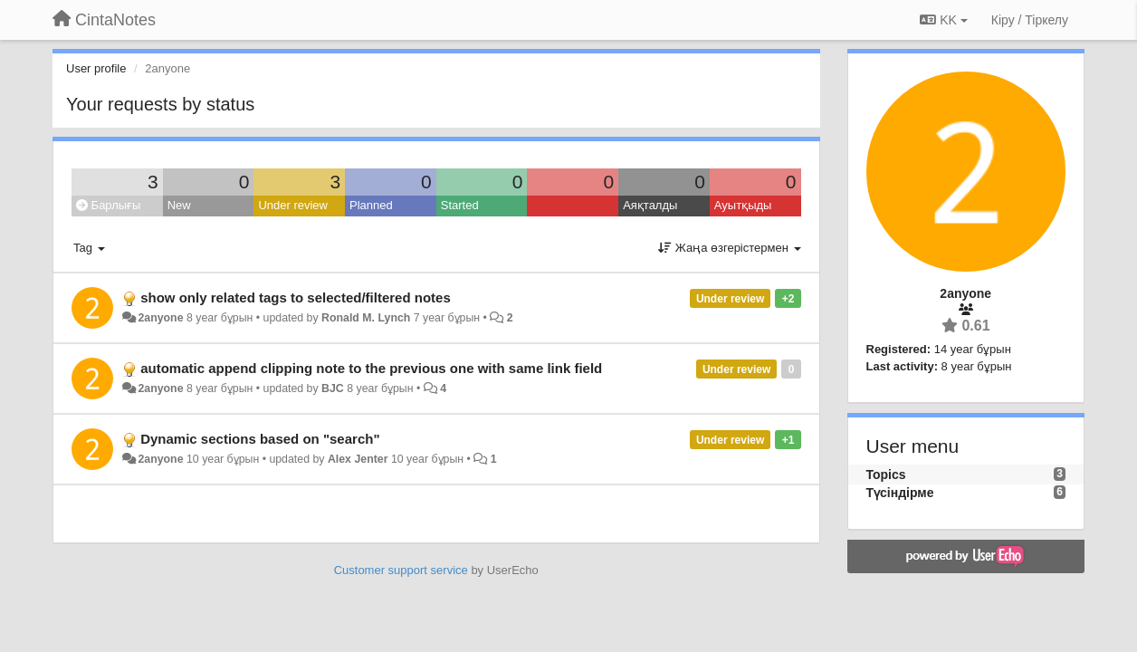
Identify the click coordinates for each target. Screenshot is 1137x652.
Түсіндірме (900, 492)
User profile (96, 68)
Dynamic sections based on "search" (259, 438)
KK (943, 20)
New (179, 205)
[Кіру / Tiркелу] (1029, 20)
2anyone (160, 318)
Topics (886, 474)
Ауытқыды (743, 205)
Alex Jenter (358, 459)
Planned (371, 205)
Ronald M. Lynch (365, 318)
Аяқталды (650, 205)
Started (460, 205)
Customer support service (401, 570)
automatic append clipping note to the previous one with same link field (371, 368)
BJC (332, 388)
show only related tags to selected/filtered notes (295, 297)
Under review (293, 205)
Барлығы (108, 205)
